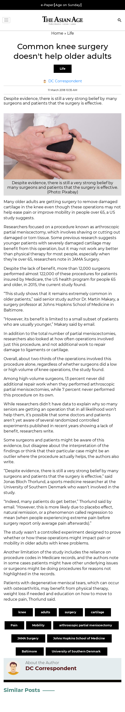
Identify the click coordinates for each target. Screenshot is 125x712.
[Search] (119, 20)
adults (46, 612)
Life (63, 68)
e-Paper (47, 5)
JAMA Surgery (28, 638)
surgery (71, 612)
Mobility (38, 625)
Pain (14, 625)
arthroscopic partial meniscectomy (86, 625)
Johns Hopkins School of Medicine (79, 638)
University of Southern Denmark (76, 651)
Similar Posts (22, 690)
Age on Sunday (67, 5)
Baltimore (30, 651)
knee (22, 612)
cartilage (98, 612)
